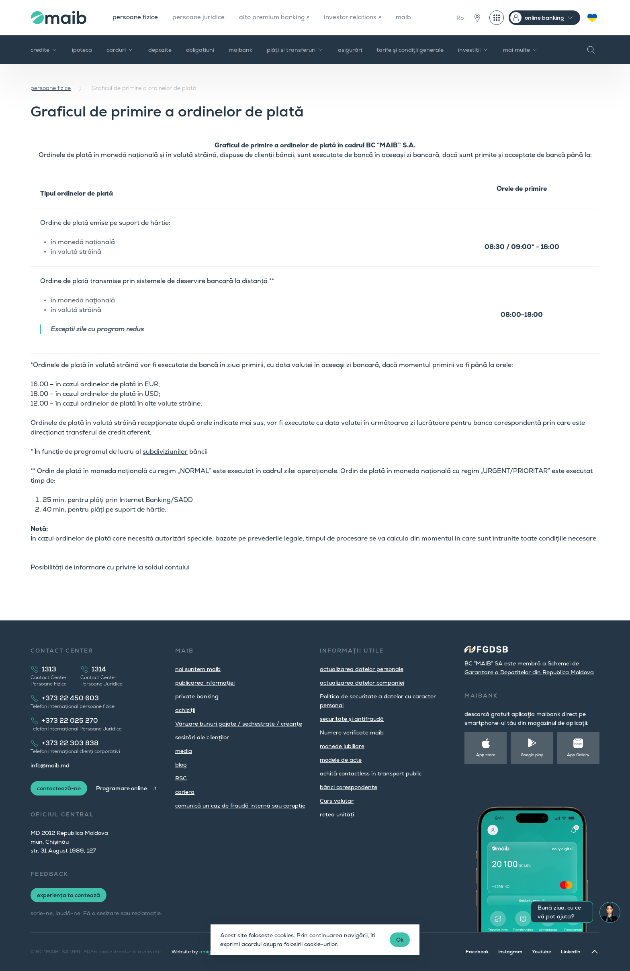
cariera (184, 792)
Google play (532, 754)
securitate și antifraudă (352, 718)
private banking (197, 696)
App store (485, 754)
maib (410, 17)
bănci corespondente (348, 787)
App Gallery (578, 754)
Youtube (541, 952)
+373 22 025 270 (70, 720)
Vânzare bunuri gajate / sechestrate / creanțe (238, 723)
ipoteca (82, 49)
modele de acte (341, 759)
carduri (120, 49)
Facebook (477, 952)
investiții (473, 49)
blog (181, 764)
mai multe (520, 49)
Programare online (122, 788)
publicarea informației (205, 682)
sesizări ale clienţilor (202, 737)
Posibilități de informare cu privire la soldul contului (110, 567)
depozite (160, 49)
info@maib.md (50, 765)
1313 (49, 669)
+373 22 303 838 (70, 743)
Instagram (510, 952)
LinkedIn (570, 952)
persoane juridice (200, 17)
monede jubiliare (342, 746)
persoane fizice (135, 17)
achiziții (185, 710)
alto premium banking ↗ (278, 17)
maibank (240, 49)
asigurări (350, 49)
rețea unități (337, 814)
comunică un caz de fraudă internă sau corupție (240, 805)
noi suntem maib (198, 669)
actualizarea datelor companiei (362, 682)
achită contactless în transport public (370, 773)
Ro (460, 17)
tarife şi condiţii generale (410, 49)
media (183, 751)
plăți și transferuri (295, 49)
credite (44, 49)
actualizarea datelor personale (361, 669)
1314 (99, 669)
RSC (181, 778)
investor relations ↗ (358, 17)
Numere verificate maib (352, 732)
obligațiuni (200, 49)
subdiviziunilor (165, 451)
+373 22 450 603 (70, 698)
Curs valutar (337, 800)
